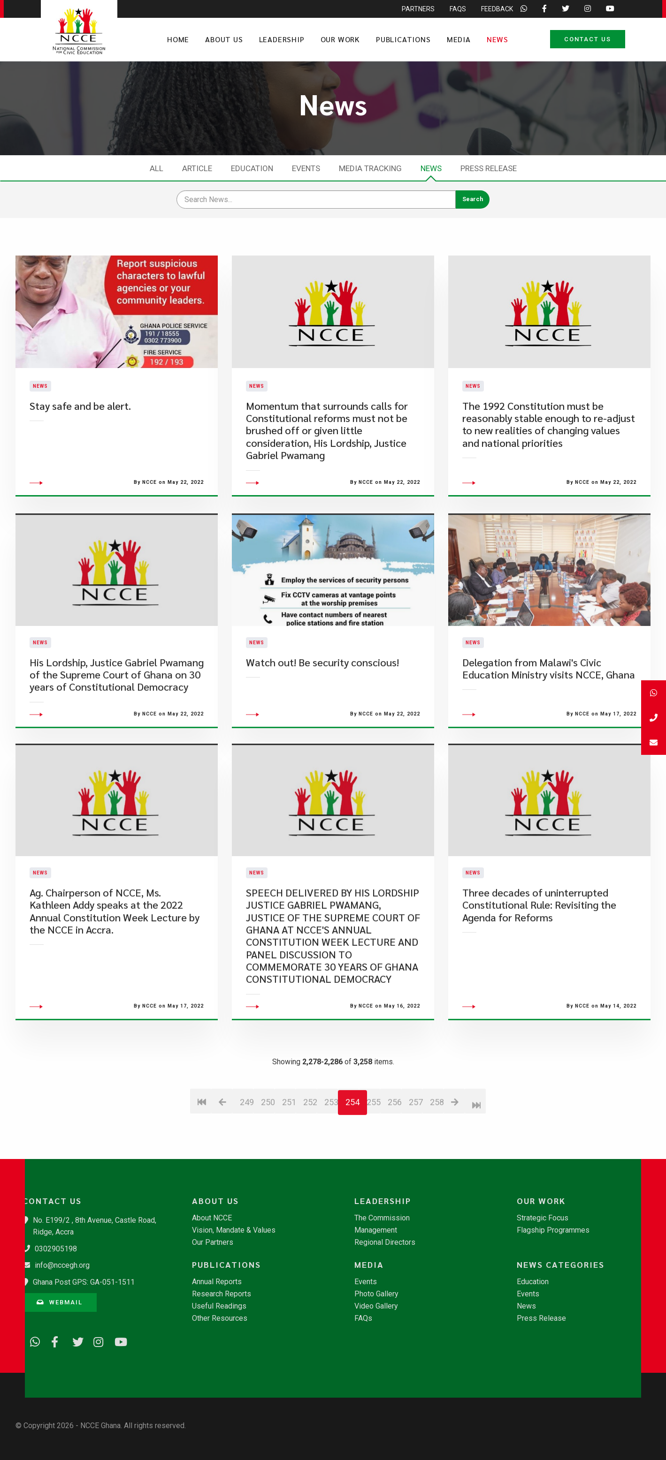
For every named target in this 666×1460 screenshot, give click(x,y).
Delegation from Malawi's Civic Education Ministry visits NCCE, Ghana (548, 717)
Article (197, 168)
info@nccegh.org (62, 1265)
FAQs (363, 1318)
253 (331, 1151)
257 (415, 1151)
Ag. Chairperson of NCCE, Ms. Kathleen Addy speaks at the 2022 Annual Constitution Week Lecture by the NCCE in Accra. (114, 960)
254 (352, 1151)
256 (394, 1151)
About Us (224, 39)
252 (310, 1151)
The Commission (382, 1218)
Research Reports (221, 1294)
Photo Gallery (376, 1294)
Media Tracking (370, 168)
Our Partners (212, 1242)
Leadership (282, 39)
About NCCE (212, 1218)
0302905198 (56, 1248)
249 (246, 1151)
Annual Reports (217, 1282)
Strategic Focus (542, 1218)
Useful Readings (219, 1306)
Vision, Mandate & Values (234, 1230)
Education (252, 168)
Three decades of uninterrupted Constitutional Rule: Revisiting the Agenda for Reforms (539, 954)
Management (375, 1230)
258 (437, 1151)
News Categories (561, 1264)
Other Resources (219, 1318)
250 (268, 1151)
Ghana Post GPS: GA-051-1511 (84, 1282)
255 (373, 1151)
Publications (403, 39)
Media (459, 39)
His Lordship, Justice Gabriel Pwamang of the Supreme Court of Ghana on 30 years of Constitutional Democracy (117, 724)
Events (306, 168)
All (156, 168)
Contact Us (587, 39)
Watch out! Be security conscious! (322, 711)
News (497, 39)
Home (178, 39)
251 (289, 1151)
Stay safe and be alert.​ (80, 430)
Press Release (488, 168)
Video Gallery (376, 1306)
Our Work (340, 39)
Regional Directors (384, 1242)
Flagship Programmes (553, 1230)
